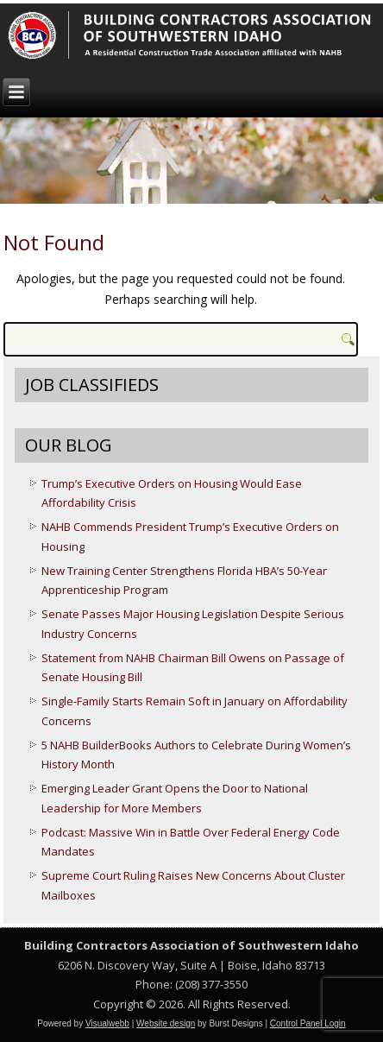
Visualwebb (107, 1023)
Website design (165, 1023)
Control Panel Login (308, 1023)
